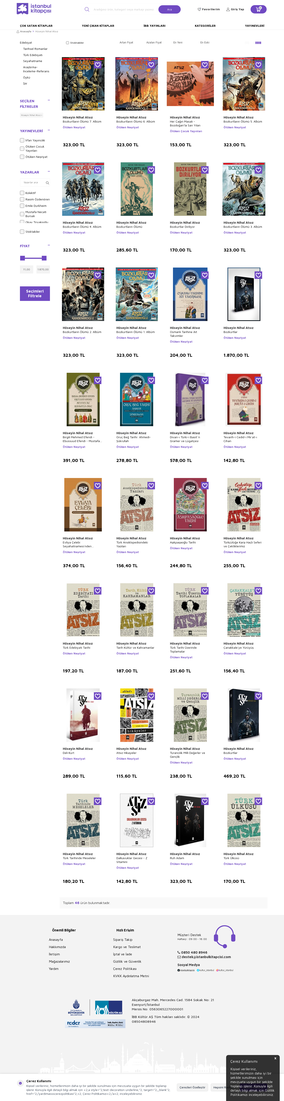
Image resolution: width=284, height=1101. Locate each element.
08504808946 (144, 1021)
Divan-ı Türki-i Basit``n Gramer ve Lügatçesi (185, 439)
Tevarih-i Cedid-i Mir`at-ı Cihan (240, 439)
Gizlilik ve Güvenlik (127, 961)
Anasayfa (24, 31)
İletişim (54, 954)
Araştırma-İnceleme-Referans (36, 69)
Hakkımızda (57, 947)
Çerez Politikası (125, 969)
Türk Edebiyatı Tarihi (76, 647)
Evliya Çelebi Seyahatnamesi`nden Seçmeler (77, 544)
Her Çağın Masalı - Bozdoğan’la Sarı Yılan (185, 123)
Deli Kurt (68, 753)
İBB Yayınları (154, 25)
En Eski (204, 42)
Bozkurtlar (230, 332)
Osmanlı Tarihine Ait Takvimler (183, 333)
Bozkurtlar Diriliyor (182, 226)
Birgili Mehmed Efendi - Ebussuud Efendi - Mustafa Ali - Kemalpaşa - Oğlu (81, 439)
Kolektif (28, 193)
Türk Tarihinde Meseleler (79, 858)
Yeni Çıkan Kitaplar (98, 25)
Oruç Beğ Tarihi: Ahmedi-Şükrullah (133, 439)
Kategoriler (205, 25)
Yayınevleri (254, 25)
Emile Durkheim (33, 206)
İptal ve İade (122, 954)
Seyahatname (32, 61)
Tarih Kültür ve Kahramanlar (135, 647)
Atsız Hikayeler (126, 753)
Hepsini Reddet (223, 1087)
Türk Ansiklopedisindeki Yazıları (132, 544)
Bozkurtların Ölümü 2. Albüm (82, 332)
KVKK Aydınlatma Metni (131, 976)
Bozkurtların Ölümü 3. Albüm (243, 226)
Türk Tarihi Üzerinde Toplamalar (183, 649)
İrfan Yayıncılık (32, 140)
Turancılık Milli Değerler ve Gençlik (187, 754)
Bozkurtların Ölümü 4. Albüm (82, 226)
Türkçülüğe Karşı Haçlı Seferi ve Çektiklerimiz (242, 544)
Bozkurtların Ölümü (129, 226)
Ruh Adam (177, 858)
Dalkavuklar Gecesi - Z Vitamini (131, 860)
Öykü (26, 77)
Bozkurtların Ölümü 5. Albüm (243, 121)
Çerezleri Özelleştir (192, 1087)
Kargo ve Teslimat (127, 947)
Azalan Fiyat (154, 42)
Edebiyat (26, 42)
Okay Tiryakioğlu (34, 222)
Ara (169, 9)
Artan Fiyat (126, 42)
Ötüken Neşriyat (33, 157)
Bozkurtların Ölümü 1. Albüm (135, 332)
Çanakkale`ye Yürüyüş (239, 647)
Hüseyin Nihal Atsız (78, 117)
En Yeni (177, 42)
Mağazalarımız (59, 961)
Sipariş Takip (122, 939)
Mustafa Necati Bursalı (33, 214)
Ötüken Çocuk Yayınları (32, 148)
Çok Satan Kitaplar (36, 25)
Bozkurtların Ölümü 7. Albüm (82, 121)
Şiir (25, 83)
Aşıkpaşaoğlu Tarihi (183, 542)
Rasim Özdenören (35, 199)
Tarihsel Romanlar (35, 48)
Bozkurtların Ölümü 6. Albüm (135, 121)
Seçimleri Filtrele (34, 294)
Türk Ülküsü (231, 858)
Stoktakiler (30, 231)
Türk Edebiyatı (32, 55)
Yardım (54, 969)
